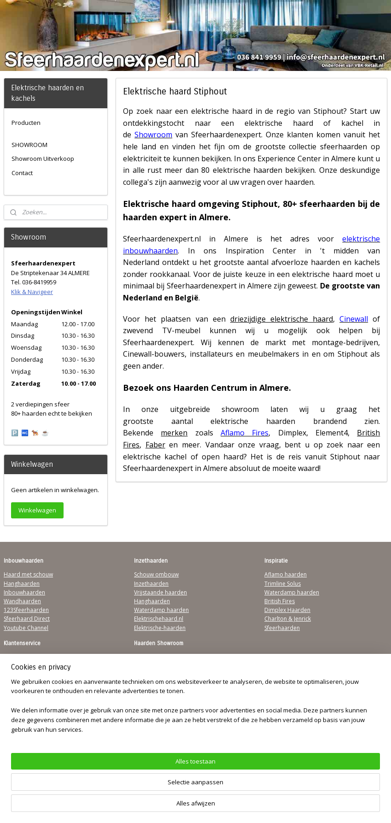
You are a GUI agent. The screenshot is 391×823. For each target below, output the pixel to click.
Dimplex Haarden (287, 610)
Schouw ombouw (156, 574)
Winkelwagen (37, 510)
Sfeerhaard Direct (27, 619)
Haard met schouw (28, 574)
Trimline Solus (282, 584)
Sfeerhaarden (282, 628)
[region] (134, 779)
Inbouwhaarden (24, 592)
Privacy (13, 684)
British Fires (279, 601)
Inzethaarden (151, 584)
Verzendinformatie (28, 666)
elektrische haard (221, 111)
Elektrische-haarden (160, 628)
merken (174, 433)
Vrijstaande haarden (160, 592)
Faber (155, 445)
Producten (26, 122)
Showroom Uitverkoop (43, 158)
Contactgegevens (26, 675)
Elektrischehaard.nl (158, 619)
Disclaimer (17, 693)
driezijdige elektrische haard (281, 319)
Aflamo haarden (285, 574)
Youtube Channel (26, 628)
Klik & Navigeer (32, 292)
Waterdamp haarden (161, 610)
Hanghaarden (22, 584)
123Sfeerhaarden (26, 610)
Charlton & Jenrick (287, 619)
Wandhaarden (22, 601)
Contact (22, 173)
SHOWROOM (29, 145)
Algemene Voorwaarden (35, 657)
